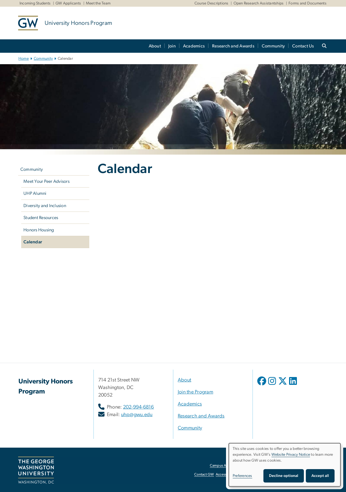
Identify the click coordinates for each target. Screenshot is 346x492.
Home (23, 59)
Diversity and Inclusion (44, 205)
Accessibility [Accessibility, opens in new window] (225, 474)
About (155, 46)
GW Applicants (68, 3)
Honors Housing (38, 230)
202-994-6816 (138, 407)
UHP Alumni (35, 193)
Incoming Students (35, 3)
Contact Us (303, 46)
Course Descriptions (211, 3)
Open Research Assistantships (259, 3)
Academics (194, 46)
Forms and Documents (307, 3)
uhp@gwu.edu (137, 414)
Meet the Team (98, 3)
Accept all (320, 476)
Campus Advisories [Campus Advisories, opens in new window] (225, 465)
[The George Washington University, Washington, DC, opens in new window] (36, 470)
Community (273, 46)
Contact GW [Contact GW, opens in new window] (204, 474)
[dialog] (284, 464)
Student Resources (40, 217)
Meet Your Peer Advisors (46, 181)
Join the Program (195, 392)
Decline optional (283, 476)
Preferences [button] (242, 476)
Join (172, 46)
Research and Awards (233, 46)
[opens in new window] (262, 385)
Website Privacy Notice (290, 455)
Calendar (32, 242)
